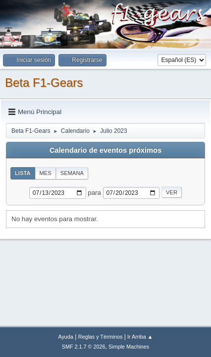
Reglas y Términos (100, 337)
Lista (23, 173)
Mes (46, 173)
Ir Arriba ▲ (140, 337)
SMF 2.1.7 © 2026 (84, 347)
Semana (72, 173)
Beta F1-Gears (44, 82)
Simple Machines (128, 347)
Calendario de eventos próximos (105, 150)
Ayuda (65, 337)
